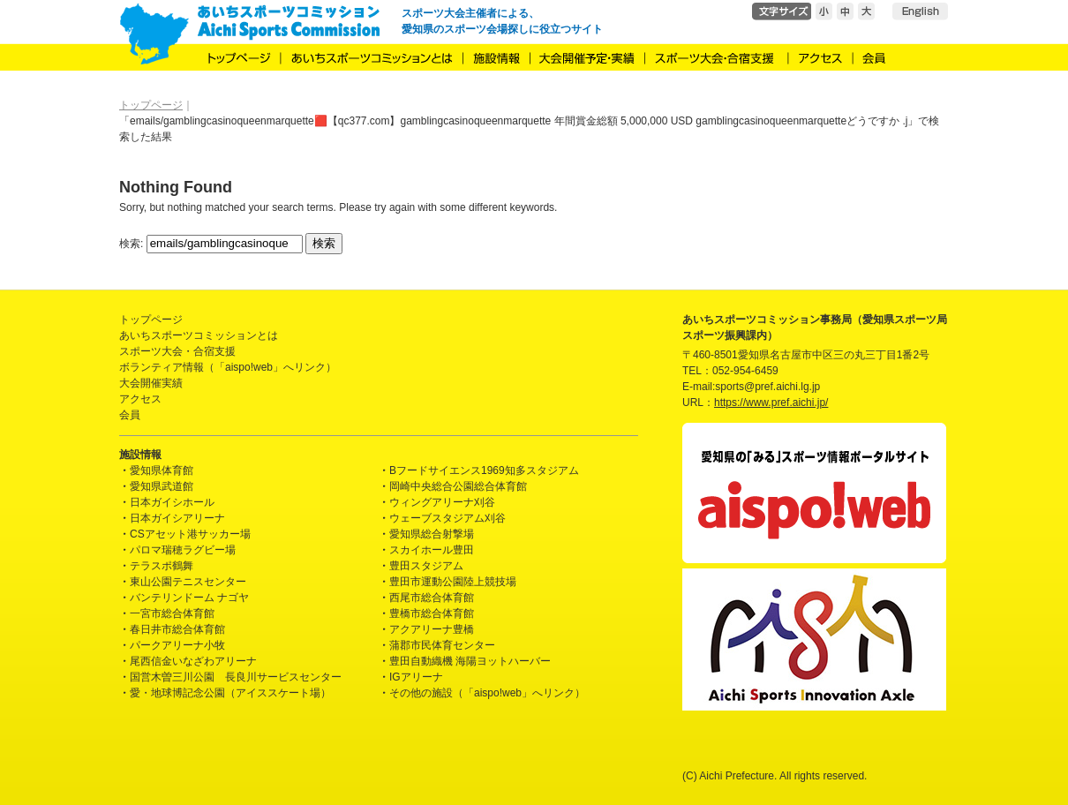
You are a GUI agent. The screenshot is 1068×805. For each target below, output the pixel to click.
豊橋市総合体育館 (431, 613)
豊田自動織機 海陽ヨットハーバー (470, 661)
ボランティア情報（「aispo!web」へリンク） (227, 367)
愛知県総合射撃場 (431, 534)
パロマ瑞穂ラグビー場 (183, 550)
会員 (129, 415)
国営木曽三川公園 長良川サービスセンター (236, 677)
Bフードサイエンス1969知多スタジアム (484, 470)
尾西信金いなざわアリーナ (193, 661)
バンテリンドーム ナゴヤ (189, 597)
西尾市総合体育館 (431, 597)
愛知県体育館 (161, 470)
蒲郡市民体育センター (442, 645)
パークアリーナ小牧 (177, 645)
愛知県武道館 (161, 486)
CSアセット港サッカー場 (190, 534)
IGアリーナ (416, 677)
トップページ (151, 319)
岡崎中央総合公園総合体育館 (458, 486)
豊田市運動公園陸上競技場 (452, 582)
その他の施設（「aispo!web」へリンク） (487, 693)
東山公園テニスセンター (188, 582)
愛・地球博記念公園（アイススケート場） (230, 693)
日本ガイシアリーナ (177, 518)
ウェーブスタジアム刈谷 (447, 518)
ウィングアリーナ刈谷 (442, 502)
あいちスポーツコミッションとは (198, 335)
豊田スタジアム (426, 566)
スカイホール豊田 (431, 550)
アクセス (140, 399)
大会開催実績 (151, 383)
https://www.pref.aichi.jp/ (771, 402)
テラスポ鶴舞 (161, 566)
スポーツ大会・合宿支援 (177, 351)
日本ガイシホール (172, 502)
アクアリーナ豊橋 (431, 629)
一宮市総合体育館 (172, 613)
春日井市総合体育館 (177, 629)
